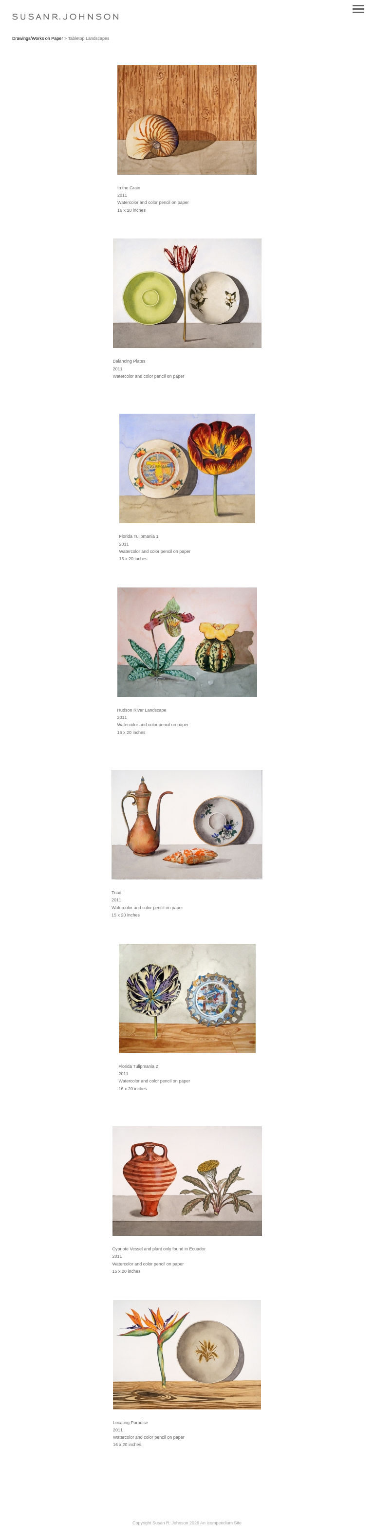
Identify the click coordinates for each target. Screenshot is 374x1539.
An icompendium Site (221, 1523)
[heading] (65, 17)
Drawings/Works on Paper (37, 38)
